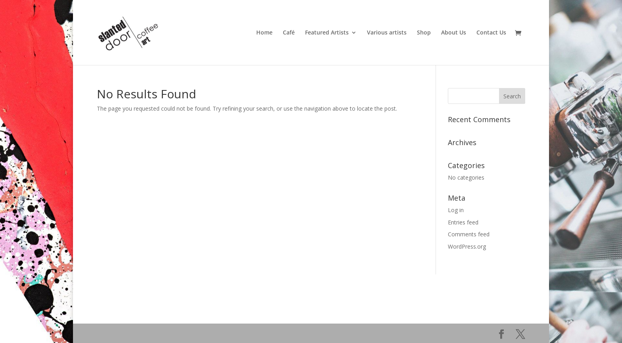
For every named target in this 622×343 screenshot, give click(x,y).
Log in (456, 210)
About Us (453, 33)
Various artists (387, 33)
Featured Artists (327, 33)
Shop (424, 33)
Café (289, 33)
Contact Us (491, 33)
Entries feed (463, 222)
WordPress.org (467, 246)
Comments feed (469, 234)
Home (264, 33)
